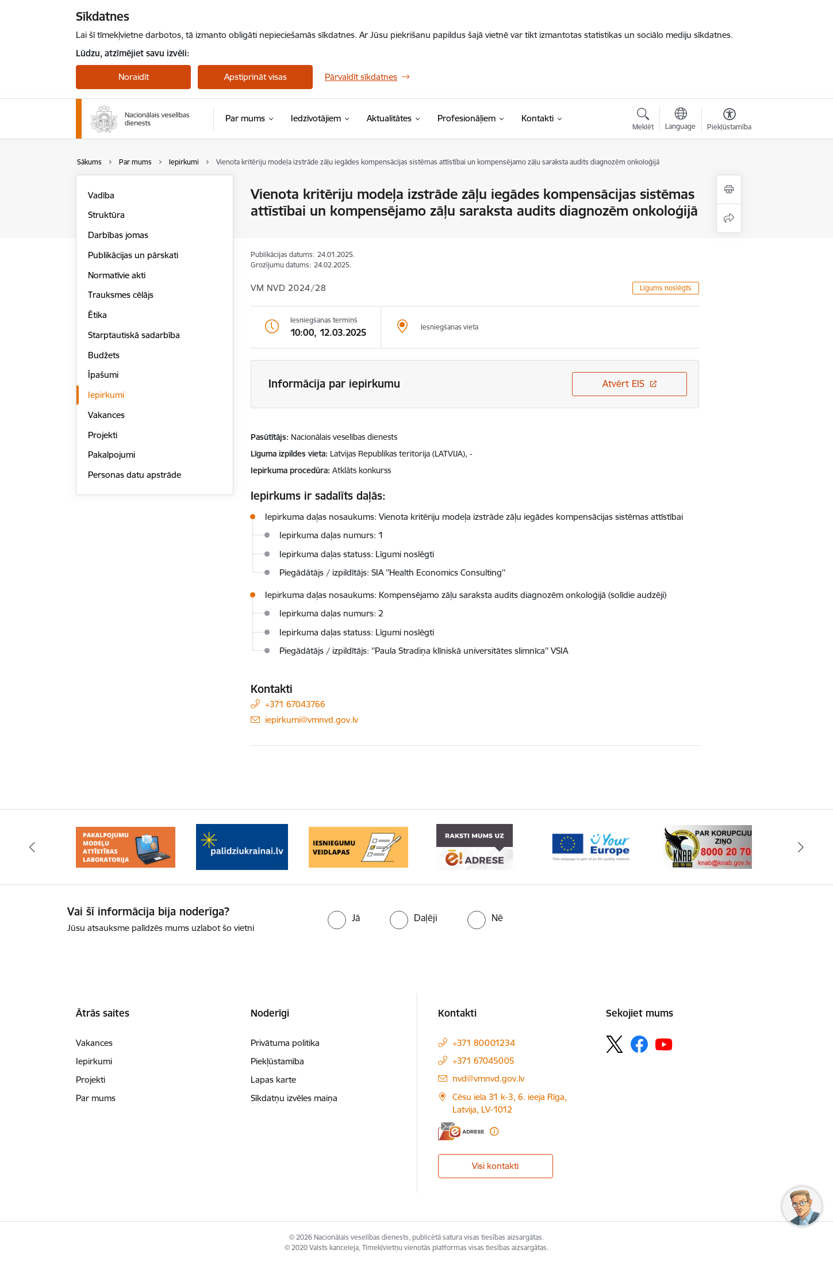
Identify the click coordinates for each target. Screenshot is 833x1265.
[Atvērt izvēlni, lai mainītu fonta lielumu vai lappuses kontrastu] (729, 121)
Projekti (102, 435)
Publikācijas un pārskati (133, 255)
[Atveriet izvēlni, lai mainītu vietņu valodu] (680, 120)
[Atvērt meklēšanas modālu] (643, 121)
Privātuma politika (285, 1042)
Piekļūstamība (277, 1061)
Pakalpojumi (111, 454)
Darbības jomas (118, 234)
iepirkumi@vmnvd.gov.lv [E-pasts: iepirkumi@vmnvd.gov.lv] (311, 719)
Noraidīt (133, 76)
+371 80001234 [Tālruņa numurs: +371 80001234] (483, 1042)
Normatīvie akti (116, 275)
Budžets (104, 355)
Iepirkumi (106, 394)
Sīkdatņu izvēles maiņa (294, 1097)
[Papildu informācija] (494, 1131)
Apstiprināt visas (255, 76)
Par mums (96, 1097)
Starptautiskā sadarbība (134, 334)
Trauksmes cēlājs (120, 294)
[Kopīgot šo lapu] (729, 218)
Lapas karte (273, 1079)
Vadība (101, 195)
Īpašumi (103, 374)
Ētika (97, 314)
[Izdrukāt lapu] (729, 189)
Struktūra (106, 214)
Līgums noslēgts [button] (666, 287)
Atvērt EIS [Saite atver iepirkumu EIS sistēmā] (623, 383)
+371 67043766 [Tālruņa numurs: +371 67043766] (295, 704)
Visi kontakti (495, 1165)
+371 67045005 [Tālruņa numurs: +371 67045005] (483, 1060)
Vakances (106, 414)
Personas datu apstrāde (134, 474)
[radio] (344, 918)
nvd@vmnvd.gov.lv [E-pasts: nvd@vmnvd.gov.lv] (488, 1078)
